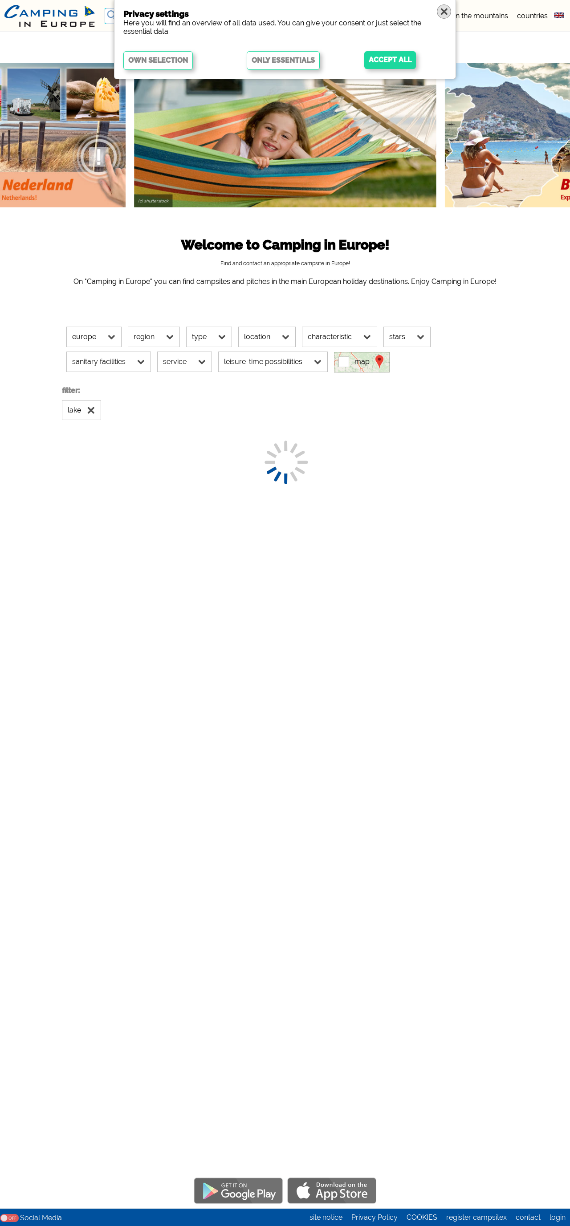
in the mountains (481, 16)
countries (532, 16)
